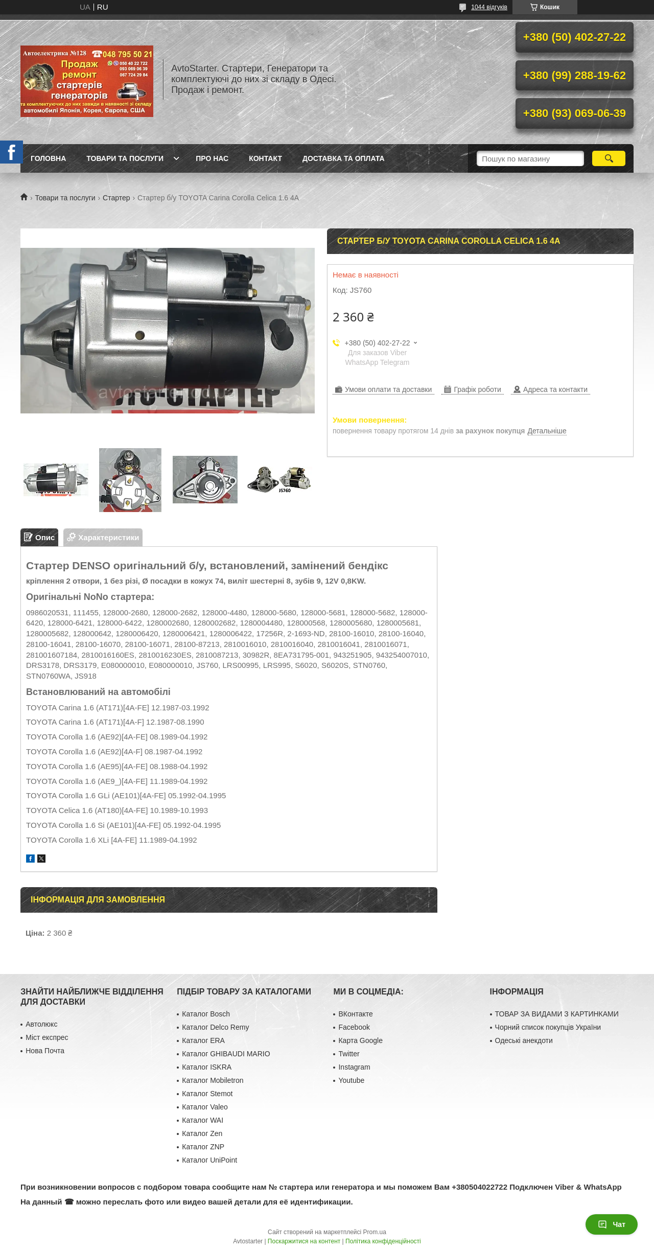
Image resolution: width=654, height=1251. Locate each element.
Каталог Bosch (206, 1014)
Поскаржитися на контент (304, 1241)
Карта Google (360, 1040)
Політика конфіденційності (383, 1241)
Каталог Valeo (205, 1107)
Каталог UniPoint (209, 1160)
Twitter (348, 1054)
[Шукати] (608, 158)
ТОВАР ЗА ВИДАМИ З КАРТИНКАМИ (557, 1014)
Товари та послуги (125, 158)
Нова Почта (45, 1051)
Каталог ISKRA (206, 1067)
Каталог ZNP (203, 1147)
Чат (611, 1224)
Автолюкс (41, 1024)
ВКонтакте (355, 1014)
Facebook (353, 1027)
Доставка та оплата (343, 158)
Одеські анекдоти (524, 1040)
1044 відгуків (489, 7)
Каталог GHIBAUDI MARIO (226, 1054)
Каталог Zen (202, 1133)
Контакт (265, 158)
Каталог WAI (202, 1120)
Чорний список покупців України (548, 1027)
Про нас (212, 158)
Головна (48, 158)
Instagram (354, 1067)
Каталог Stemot (207, 1094)
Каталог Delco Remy (215, 1027)
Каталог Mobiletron (212, 1080)
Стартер (116, 198)
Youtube (351, 1080)
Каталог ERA (203, 1040)
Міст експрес (47, 1037)
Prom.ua (374, 1232)
